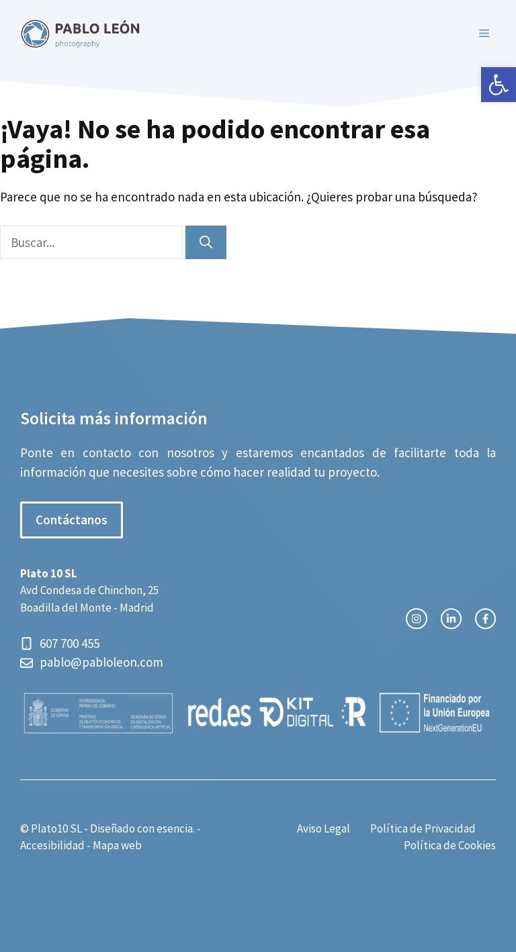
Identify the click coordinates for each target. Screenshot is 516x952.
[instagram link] (416, 618)
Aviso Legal (323, 828)
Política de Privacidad (423, 828)
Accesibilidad (52, 845)
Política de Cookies (450, 845)
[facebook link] (485, 618)
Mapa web (117, 845)
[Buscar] (205, 243)
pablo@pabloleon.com (101, 662)
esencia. (176, 828)
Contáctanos (72, 520)
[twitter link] (451, 618)
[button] (498, 84)
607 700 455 (71, 643)
